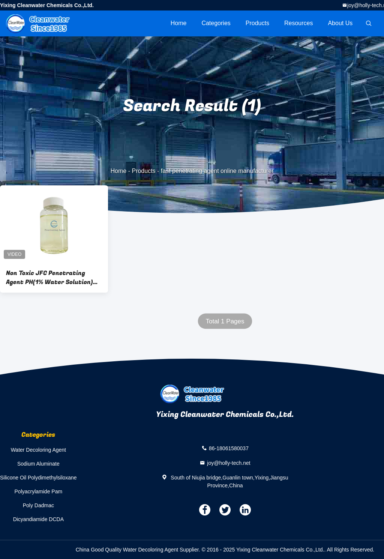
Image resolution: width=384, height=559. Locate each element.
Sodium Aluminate (38, 464)
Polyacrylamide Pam (39, 491)
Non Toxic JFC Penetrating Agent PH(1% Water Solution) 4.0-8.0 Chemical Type (49, 278)
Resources (298, 23)
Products (257, 23)
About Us (340, 23)
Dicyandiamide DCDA (38, 519)
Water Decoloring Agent (38, 450)
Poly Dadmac (38, 505)
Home (179, 23)
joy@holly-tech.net (228, 463)
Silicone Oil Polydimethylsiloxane (38, 478)
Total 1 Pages (225, 321)
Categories (215, 23)
